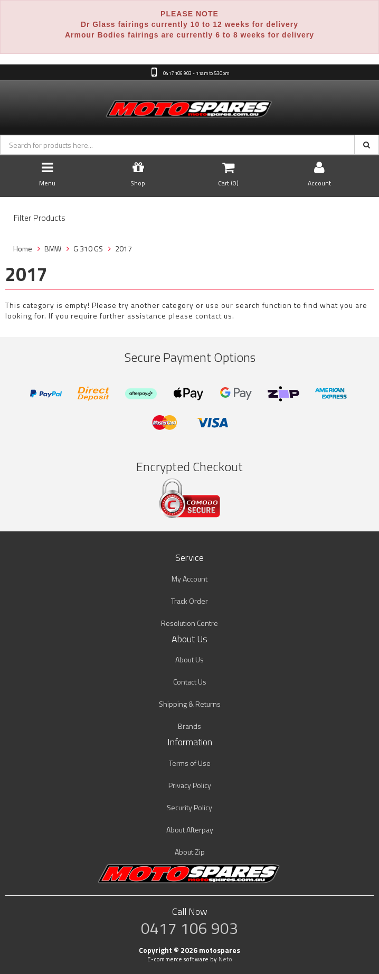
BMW (52, 248)
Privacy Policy (189, 785)
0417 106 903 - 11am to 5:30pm (195, 73)
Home (22, 248)
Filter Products (39, 218)
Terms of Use (190, 763)
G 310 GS (88, 248)
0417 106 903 (189, 928)
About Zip (190, 851)
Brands (189, 726)
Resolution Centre (189, 623)
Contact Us (189, 681)
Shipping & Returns (190, 703)
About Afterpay (189, 829)
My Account (189, 578)
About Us (189, 659)
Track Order (189, 600)
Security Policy (189, 807)
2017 (123, 248)
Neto (225, 959)
